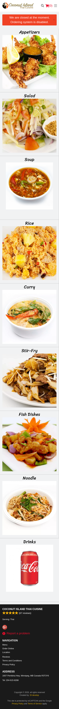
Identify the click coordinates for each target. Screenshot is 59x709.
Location (6, 652)
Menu (4, 645)
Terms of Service (35, 704)
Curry (29, 287)
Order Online (8, 648)
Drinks (29, 542)
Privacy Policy (8, 664)
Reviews (6, 657)
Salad (29, 96)
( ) (48, 5)
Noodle (29, 478)
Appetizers (29, 32)
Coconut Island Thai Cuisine (22, 609)
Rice (29, 223)
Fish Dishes (29, 414)
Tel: (10, 680)
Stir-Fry (29, 351)
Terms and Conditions (12, 660)
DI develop (34, 695)
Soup (29, 159)
